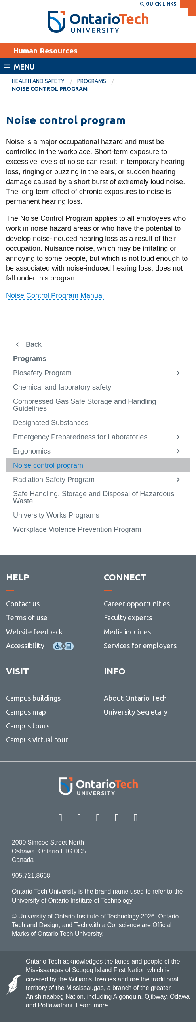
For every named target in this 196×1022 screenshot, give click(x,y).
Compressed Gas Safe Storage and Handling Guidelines (84, 404)
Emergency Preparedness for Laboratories (80, 437)
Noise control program (48, 465)
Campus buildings (33, 698)
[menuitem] (44, 81)
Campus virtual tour (37, 739)
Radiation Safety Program (54, 480)
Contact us (23, 604)
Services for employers (140, 645)
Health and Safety (38, 81)
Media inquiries (127, 632)
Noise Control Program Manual (55, 295)
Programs (91, 81)
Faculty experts (128, 617)
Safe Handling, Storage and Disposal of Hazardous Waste (93, 497)
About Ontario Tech (135, 698)
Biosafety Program (42, 373)
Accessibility (25, 645)
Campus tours (27, 726)
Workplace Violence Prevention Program (77, 529)
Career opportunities (137, 604)
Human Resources (45, 50)
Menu (24, 67)
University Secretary (135, 712)
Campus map (26, 712)
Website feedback (34, 632)
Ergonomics (32, 451)
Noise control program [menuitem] (50, 89)
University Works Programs (56, 515)
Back (34, 344)
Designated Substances (50, 423)
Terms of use (27, 617)
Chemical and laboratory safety (62, 387)
